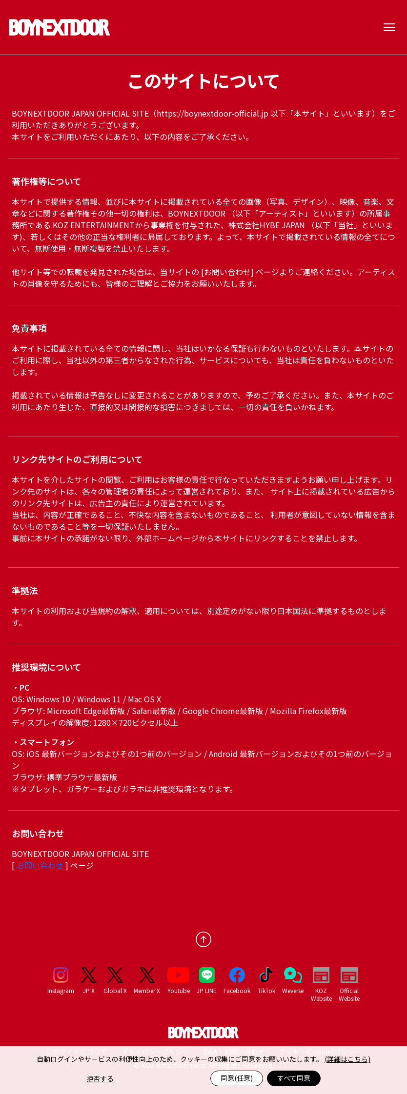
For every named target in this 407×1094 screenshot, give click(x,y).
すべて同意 (293, 1078)
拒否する (100, 1078)
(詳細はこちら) (347, 1059)
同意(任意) (237, 1078)
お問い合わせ (41, 865)
